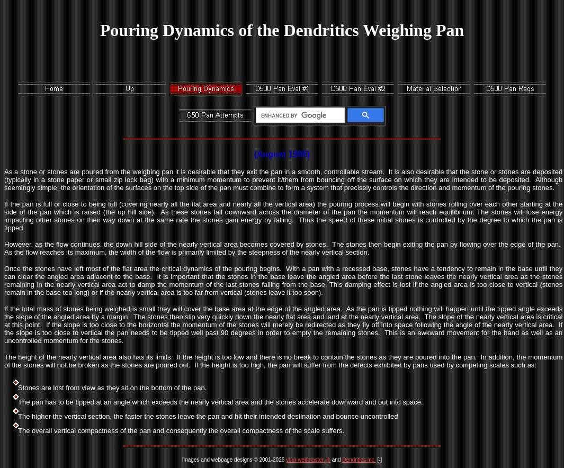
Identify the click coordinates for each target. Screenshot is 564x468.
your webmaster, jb (308, 460)
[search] (298, 115)
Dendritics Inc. (358, 460)
